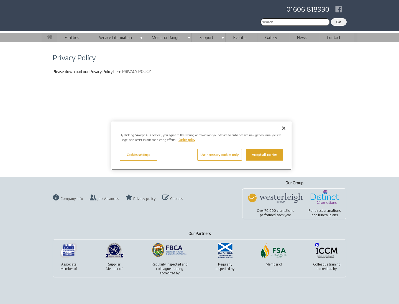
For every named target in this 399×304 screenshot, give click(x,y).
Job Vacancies (108, 198)
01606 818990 (308, 9)
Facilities (72, 37)
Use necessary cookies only (219, 155)
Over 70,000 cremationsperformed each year (275, 212)
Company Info (71, 198)
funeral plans (328, 215)
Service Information (115, 37)
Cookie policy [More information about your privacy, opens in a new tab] (186, 140)
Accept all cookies (264, 155)
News (302, 37)
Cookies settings (138, 155)
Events (239, 37)
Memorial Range (166, 37)
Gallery (271, 37)
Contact (334, 37)
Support (206, 37)
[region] (201, 146)
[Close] (284, 128)
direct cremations (327, 210)
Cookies (176, 198)
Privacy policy (144, 198)
